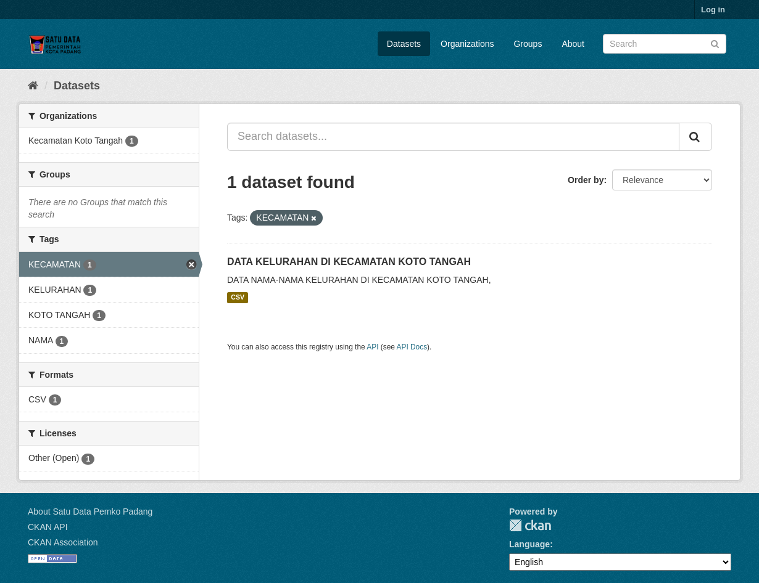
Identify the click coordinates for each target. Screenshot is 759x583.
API (372, 347)
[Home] (33, 86)
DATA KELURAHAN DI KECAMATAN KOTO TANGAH (349, 261)
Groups (527, 44)
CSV (237, 297)
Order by (585, 180)
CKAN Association (63, 542)
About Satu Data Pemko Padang (90, 511)
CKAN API (48, 527)
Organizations (467, 44)
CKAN (530, 525)
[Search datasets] (664, 44)
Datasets (404, 44)
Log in (713, 9)
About (573, 44)
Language (529, 544)
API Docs (412, 347)
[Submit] (715, 43)
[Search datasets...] (453, 137)
